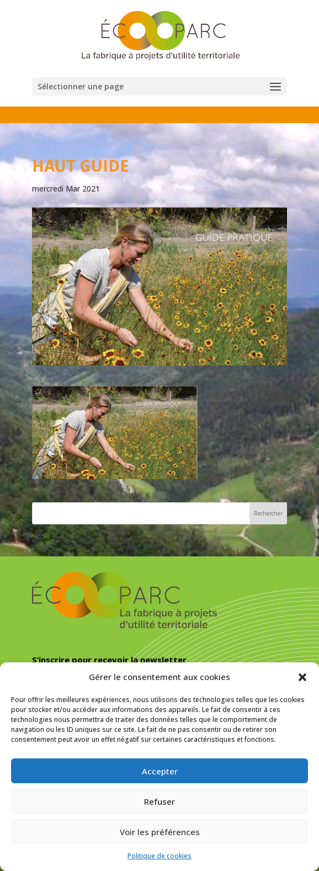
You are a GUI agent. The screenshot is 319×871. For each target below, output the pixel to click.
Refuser (159, 801)
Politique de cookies (159, 856)
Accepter (160, 771)
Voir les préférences (160, 831)
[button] (302, 677)
